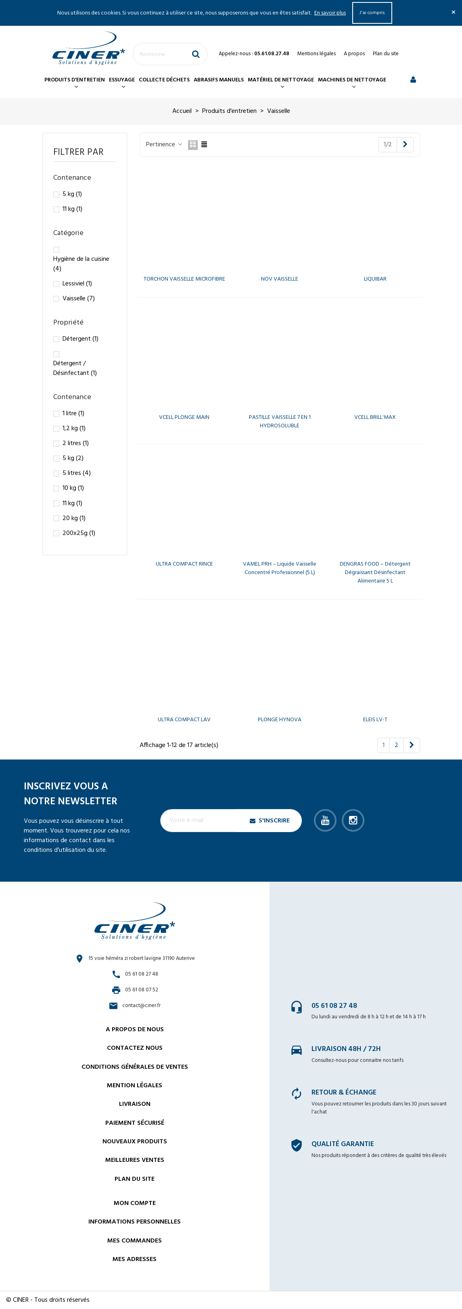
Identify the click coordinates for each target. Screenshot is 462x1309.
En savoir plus (330, 13)
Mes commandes (134, 1241)
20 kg (74, 518)
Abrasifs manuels (219, 80)
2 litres (76, 443)
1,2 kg (74, 428)
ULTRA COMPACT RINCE (184, 564)
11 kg (72, 209)
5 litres (77, 473)
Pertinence (164, 145)
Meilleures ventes (134, 1160)
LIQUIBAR (375, 279)
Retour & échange (343, 1093)
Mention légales (134, 1085)
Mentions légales (316, 54)
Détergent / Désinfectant (75, 368)
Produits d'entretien (74, 80)
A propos (354, 54)
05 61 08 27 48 (334, 1006)
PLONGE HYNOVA (279, 720)
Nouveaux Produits (134, 1141)
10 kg (73, 488)
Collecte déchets (164, 80)
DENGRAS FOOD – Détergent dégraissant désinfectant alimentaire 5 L (375, 572)
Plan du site (386, 54)
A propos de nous (135, 1029)
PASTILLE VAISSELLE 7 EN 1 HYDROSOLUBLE (280, 421)
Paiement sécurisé (134, 1123)
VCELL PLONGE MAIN (184, 417)
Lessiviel (77, 284)
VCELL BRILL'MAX (375, 417)
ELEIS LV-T (375, 720)
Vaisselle (79, 299)
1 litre (73, 413)
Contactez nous (135, 1048)
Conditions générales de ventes (135, 1067)
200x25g (79, 533)
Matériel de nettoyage (281, 80)
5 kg (72, 194)
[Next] (405, 144)
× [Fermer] (453, 13)
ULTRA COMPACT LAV (184, 720)
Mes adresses (135, 1259)
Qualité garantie (342, 1144)
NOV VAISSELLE (279, 279)
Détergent (80, 339)
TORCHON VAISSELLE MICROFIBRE (184, 279)
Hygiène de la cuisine (81, 264)
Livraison (135, 1104)
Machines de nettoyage (352, 80)
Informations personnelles (134, 1222)
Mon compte (135, 1203)
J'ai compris (372, 13)
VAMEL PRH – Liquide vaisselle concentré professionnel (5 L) (279, 568)
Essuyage (122, 80)
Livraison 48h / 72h (346, 1049)
